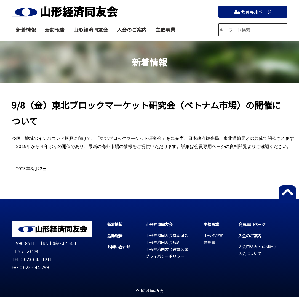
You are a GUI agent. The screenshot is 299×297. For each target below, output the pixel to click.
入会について (249, 253)
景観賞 (209, 242)
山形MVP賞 (213, 235)
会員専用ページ (253, 11)
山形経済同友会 (65, 11)
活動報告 (55, 29)
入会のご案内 (132, 29)
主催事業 (165, 29)
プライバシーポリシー (165, 256)
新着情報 (26, 29)
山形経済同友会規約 (163, 242)
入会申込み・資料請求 (257, 246)
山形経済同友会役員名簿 (167, 249)
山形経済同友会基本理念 (167, 235)
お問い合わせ (118, 247)
